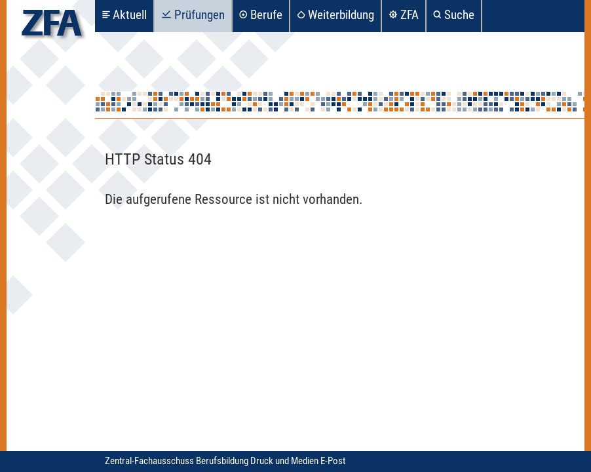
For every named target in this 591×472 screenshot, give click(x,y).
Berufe (266, 14)
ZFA (409, 14)
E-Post (332, 461)
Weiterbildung (341, 14)
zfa (52, 27)
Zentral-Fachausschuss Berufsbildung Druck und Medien (212, 461)
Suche (459, 14)
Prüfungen (199, 14)
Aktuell (130, 14)
